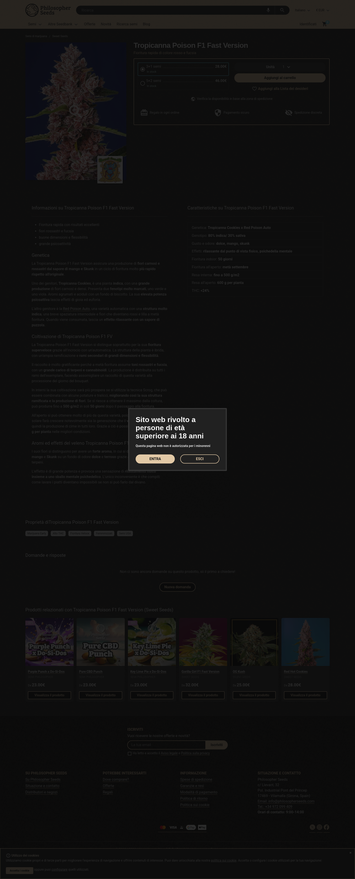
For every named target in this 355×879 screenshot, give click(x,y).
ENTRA (155, 459)
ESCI (200, 459)
